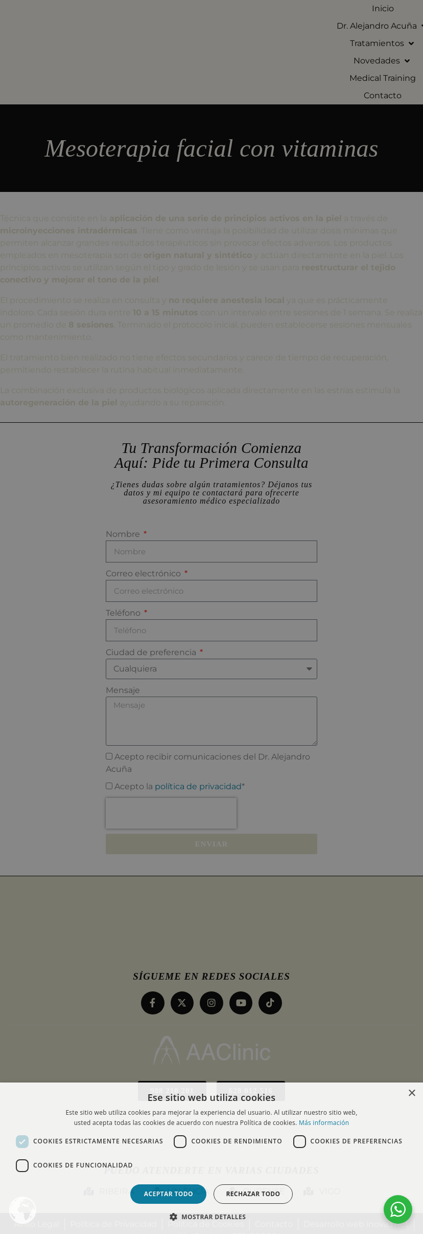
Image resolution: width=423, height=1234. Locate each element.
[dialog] (211, 617)
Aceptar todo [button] (168, 1193)
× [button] (411, 1093)
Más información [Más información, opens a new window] (324, 1122)
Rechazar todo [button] (253, 1193)
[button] (211, 1216)
